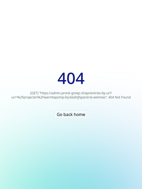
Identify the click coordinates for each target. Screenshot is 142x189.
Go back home (71, 114)
